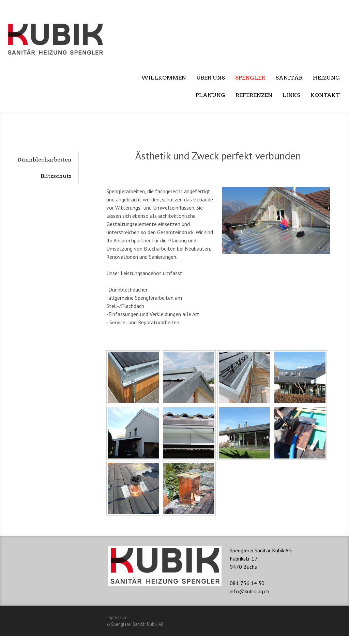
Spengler (250, 77)
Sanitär (289, 77)
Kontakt (325, 95)
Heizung (326, 77)
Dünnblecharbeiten (44, 159)
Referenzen (254, 95)
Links (291, 95)
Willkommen (163, 77)
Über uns (210, 77)
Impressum (116, 617)
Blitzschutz (56, 176)
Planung (210, 95)
